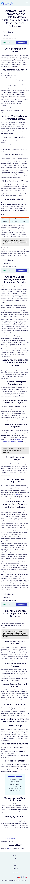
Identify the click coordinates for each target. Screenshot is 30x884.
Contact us (15, 868)
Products (15, 862)
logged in (10, 848)
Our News (15, 872)
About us (15, 855)
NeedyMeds (18, 439)
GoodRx (16, 494)
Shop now (21, 42)
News (15, 858)
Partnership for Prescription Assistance (11, 441)
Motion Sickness (11, 838)
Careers (15, 865)
